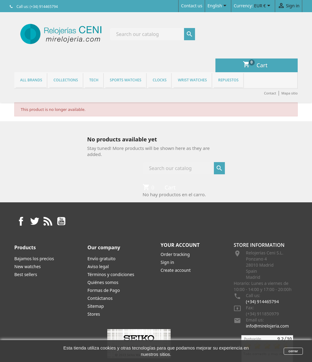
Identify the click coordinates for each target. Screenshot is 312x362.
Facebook (21, 221)
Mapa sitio (289, 93)
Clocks (159, 80)
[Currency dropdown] (263, 6)
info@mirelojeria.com (267, 326)
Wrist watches (192, 80)
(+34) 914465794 (262, 301)
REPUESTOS (228, 80)
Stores (93, 314)
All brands (31, 80)
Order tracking (175, 254)
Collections (66, 80)
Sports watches (125, 80)
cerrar (293, 351)
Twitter (34, 221)
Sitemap (95, 306)
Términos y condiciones (110, 274)
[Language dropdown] (218, 6)
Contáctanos (99, 298)
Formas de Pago (103, 290)
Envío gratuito (101, 258)
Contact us (191, 6)
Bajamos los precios (34, 258)
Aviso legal (98, 266)
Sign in (167, 262)
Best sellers (25, 274)
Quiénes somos (102, 282)
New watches (27, 266)
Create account (176, 270)
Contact (270, 93)
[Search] (152, 34)
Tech (93, 80)
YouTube (61, 221)
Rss (48, 221)
